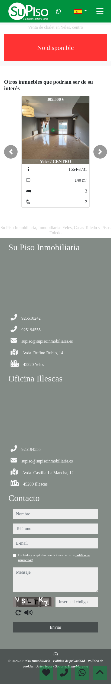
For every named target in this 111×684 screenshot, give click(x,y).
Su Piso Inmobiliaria (35, 661)
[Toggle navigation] (100, 11)
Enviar (55, 627)
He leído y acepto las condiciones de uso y (54, 557)
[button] (11, 152)
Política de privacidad (69, 661)
